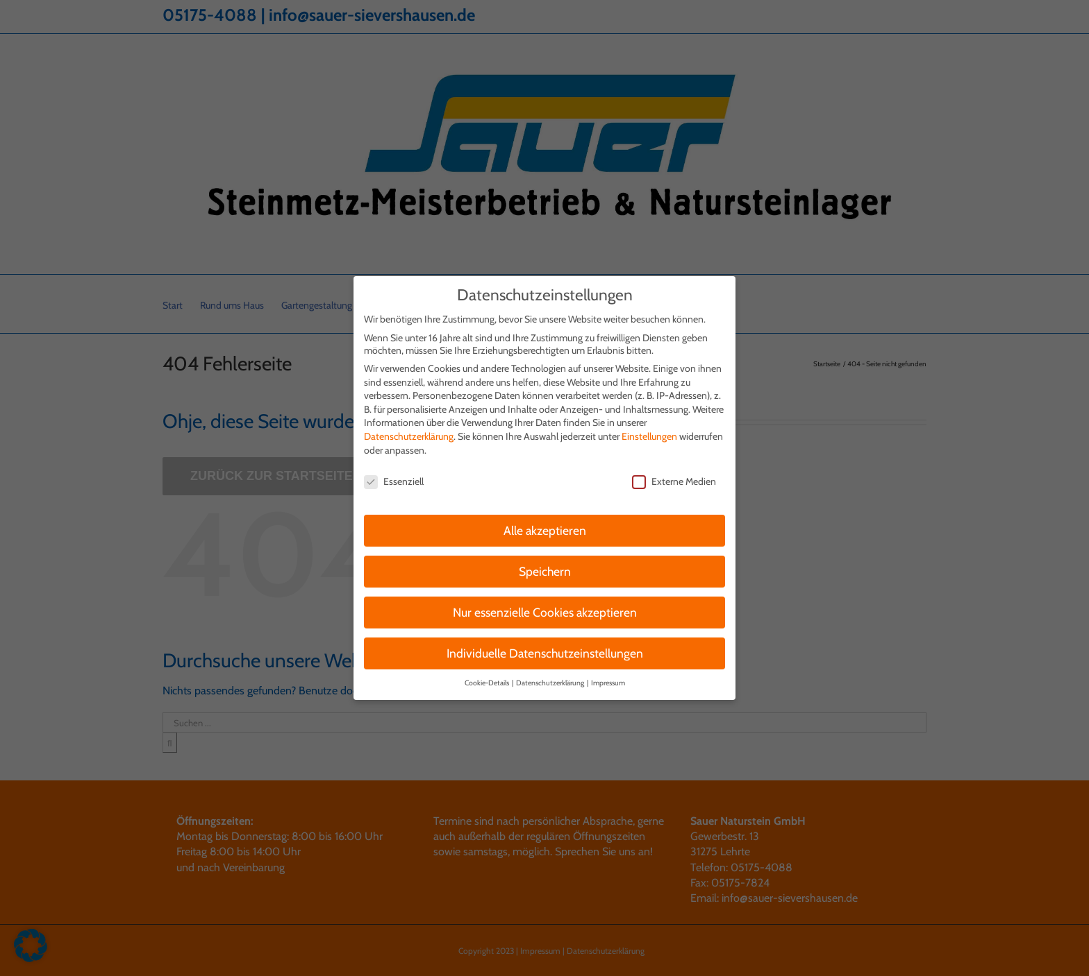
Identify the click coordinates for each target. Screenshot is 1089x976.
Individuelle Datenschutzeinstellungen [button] (545, 644)
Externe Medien (674, 473)
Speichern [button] (545, 563)
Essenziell (394, 473)
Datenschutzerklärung (409, 428)
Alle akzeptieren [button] (545, 522)
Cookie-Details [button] (487, 673)
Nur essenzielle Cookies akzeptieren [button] (545, 604)
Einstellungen (649, 428)
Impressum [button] (608, 673)
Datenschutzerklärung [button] (550, 673)
